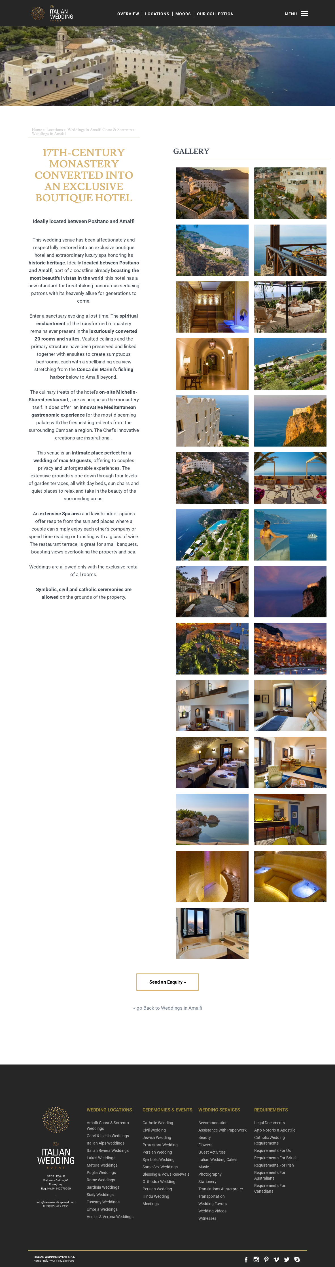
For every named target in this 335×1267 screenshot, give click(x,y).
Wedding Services (219, 1110)
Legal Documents (269, 1123)
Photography (210, 1174)
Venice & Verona (110, 1216)
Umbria (102, 1209)
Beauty (204, 1137)
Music (203, 1167)
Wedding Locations (109, 1110)
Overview (128, 14)
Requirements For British (276, 1158)
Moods (183, 14)
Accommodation (213, 1123)
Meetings (151, 1203)
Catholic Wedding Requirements (269, 1140)
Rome (101, 1180)
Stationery (207, 1181)
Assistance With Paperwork (222, 1130)
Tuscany (103, 1202)
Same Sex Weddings (160, 1167)
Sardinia (103, 1187)
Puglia (101, 1172)
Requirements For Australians (269, 1175)
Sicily (100, 1194)
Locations (157, 14)
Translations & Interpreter (220, 1189)
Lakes (101, 1158)
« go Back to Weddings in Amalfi (167, 1008)
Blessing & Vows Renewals (166, 1174)
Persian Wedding (157, 1152)
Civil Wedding (154, 1130)
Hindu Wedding (156, 1196)
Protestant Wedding (160, 1145)
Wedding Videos (212, 1211)
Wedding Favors (212, 1203)
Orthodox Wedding (159, 1181)
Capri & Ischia (108, 1136)
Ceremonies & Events (167, 1110)
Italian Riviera (108, 1150)
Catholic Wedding (158, 1123)
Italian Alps (105, 1143)
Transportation (211, 1196)
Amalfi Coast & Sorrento (108, 1126)
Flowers (205, 1145)
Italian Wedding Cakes (217, 1159)
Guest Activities (212, 1152)
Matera (102, 1165)
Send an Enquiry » (167, 982)
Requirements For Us (272, 1150)
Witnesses (207, 1218)
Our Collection (215, 14)
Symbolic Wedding (159, 1159)
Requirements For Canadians (269, 1188)
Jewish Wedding (157, 1137)
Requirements (271, 1110)
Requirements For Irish (274, 1165)
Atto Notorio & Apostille (274, 1130)
